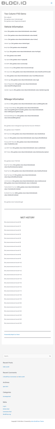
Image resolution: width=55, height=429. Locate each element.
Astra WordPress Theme (37, 421)
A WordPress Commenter (9, 376)
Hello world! (6, 366)
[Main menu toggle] (51, 3)
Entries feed (6, 409)
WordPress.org (7, 414)
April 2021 (5, 386)
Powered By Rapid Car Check (12, 334)
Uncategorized (7, 396)
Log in (4, 406)
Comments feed (7, 411)
